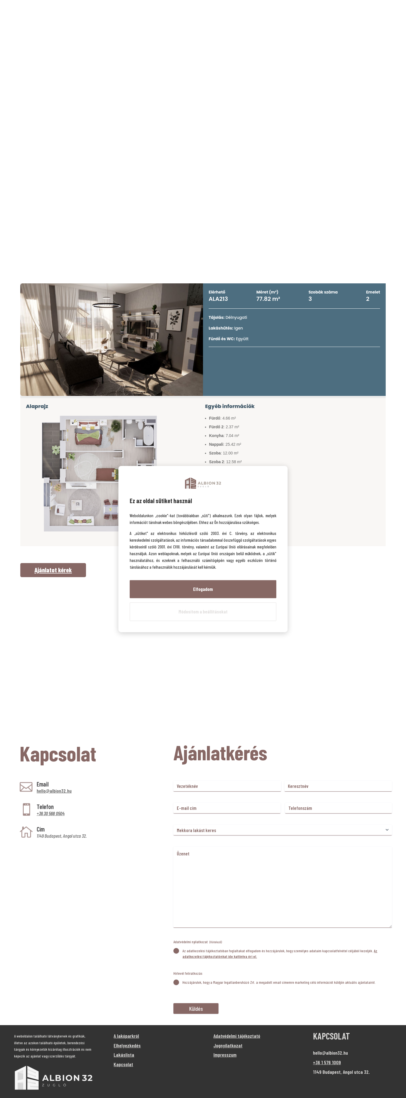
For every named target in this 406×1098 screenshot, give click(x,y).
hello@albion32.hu (54, 791)
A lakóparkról (126, 1036)
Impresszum (225, 1055)
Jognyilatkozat (227, 1045)
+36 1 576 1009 (327, 1062)
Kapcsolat (123, 1064)
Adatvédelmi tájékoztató (236, 1036)
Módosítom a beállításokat (203, 611)
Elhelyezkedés (127, 1045)
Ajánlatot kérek (53, 569)
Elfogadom (203, 589)
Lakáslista (124, 1055)
